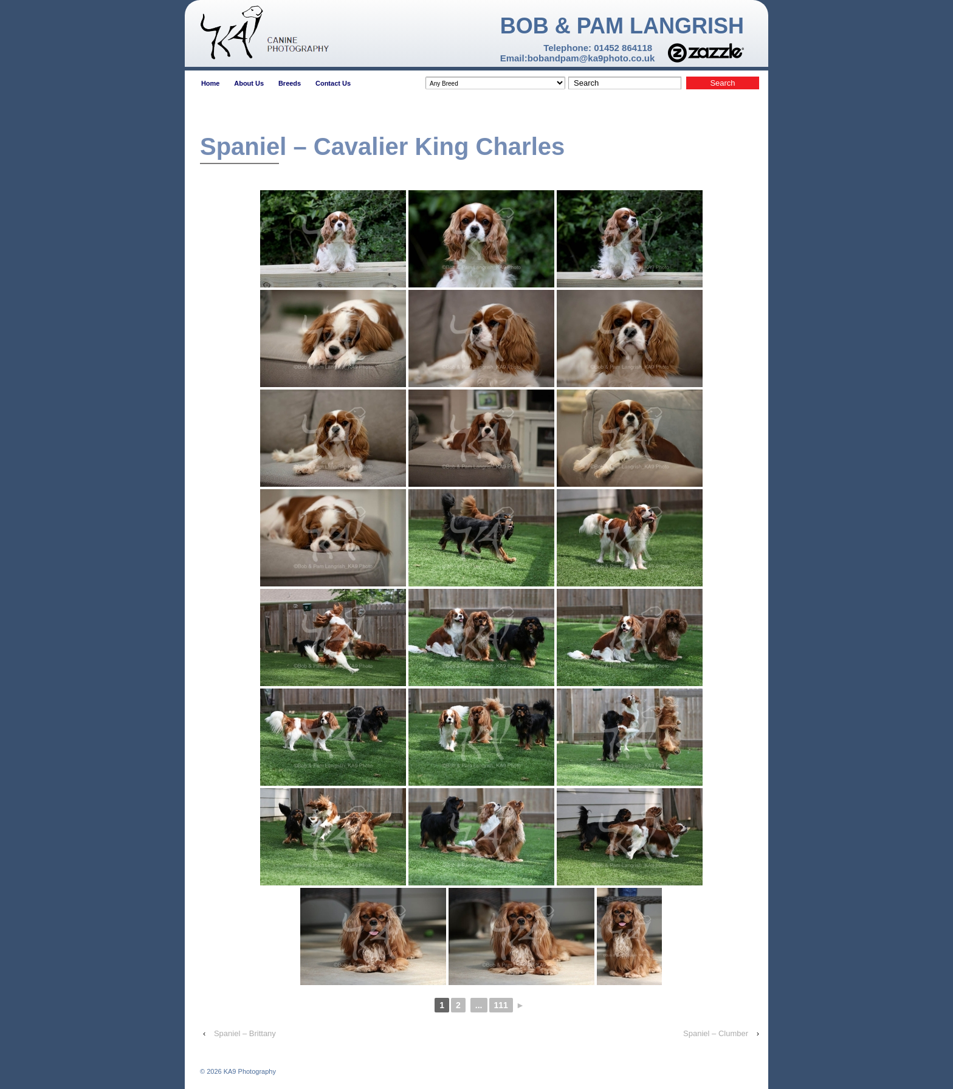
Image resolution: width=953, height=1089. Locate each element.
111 (501, 1005)
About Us (249, 83)
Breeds (289, 83)
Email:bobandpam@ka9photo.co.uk (577, 58)
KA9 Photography (249, 1071)
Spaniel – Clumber (715, 1033)
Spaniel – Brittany (245, 1033)
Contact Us (333, 83)
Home (210, 83)
